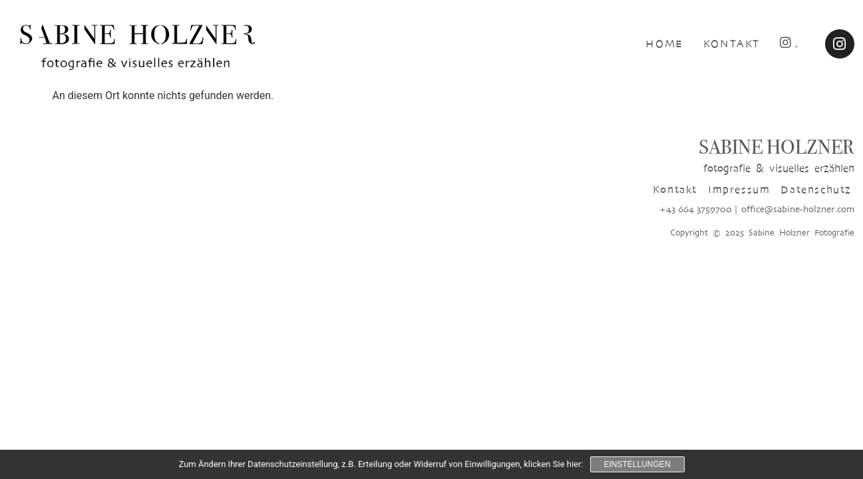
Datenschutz (816, 189)
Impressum (739, 189)
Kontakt (675, 189)
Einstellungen (637, 464)
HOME (664, 43)
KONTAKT (731, 43)
